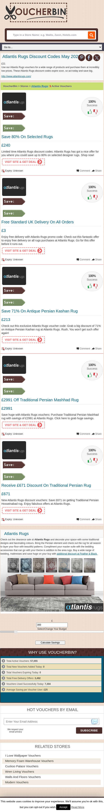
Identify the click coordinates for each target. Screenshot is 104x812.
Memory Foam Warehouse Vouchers (29, 761)
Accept (63, 807)
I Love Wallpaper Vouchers (23, 755)
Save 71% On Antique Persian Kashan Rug (39, 311)
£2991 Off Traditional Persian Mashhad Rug (40, 400)
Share (98, 170)
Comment (85, 170)
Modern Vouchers (17, 782)
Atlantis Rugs (39, 86)
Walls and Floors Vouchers (23, 777)
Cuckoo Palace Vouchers (22, 766)
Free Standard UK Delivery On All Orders (37, 222)
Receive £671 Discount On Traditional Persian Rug (46, 485)
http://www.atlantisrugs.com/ (16, 76)
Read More (77, 807)
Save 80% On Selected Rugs (27, 137)
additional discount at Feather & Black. (77, 553)
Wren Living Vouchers (19, 771)
